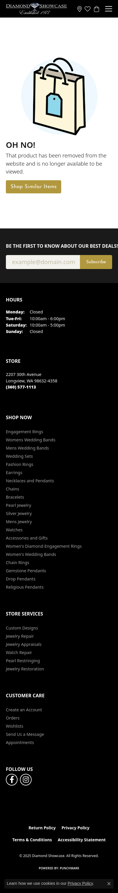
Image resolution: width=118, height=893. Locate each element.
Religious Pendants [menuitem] (25, 587)
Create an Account (24, 709)
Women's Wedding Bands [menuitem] (31, 554)
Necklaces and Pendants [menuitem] (30, 480)
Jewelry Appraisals (24, 644)
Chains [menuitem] (12, 489)
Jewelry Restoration (25, 669)
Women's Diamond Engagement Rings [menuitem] (44, 546)
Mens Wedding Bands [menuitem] (27, 448)
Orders (13, 718)
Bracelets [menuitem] (15, 497)
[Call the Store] (21, 387)
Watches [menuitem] (14, 530)
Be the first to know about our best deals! (59, 246)
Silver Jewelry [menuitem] (19, 513)
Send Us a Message (25, 734)
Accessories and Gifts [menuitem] (27, 538)
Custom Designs (22, 628)
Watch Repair (19, 652)
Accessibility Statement (82, 839)
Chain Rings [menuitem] (17, 562)
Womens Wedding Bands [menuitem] (30, 440)
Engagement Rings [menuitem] (24, 431)
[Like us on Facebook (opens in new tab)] (12, 780)
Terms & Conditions (32, 839)
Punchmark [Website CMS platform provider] (69, 868)
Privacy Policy (75, 827)
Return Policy (42, 827)
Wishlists (14, 726)
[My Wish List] (87, 9)
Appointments (20, 742)
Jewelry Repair (20, 636)
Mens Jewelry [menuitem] (19, 521)
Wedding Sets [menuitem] (19, 456)
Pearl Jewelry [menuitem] (18, 505)
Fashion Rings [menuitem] (19, 464)
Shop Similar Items (34, 187)
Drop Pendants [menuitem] (20, 579)
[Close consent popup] (109, 883)
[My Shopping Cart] (96, 9)
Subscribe (96, 262)
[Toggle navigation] (108, 8)
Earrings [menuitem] (14, 472)
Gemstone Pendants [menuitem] (26, 570)
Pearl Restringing (23, 660)
